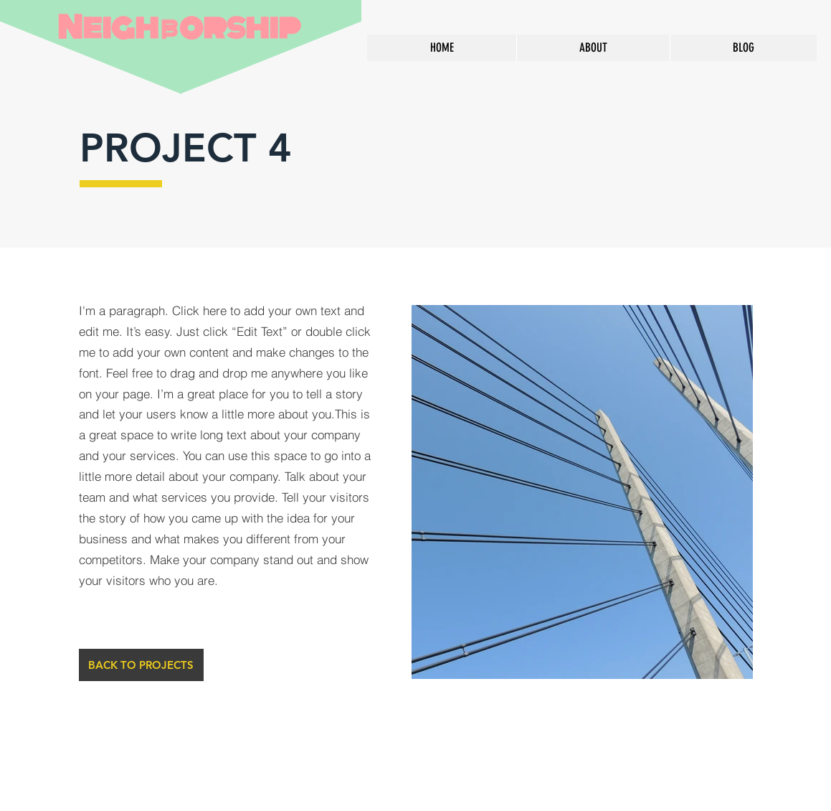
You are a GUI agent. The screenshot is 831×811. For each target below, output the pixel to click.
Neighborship (178, 28)
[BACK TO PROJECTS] (141, 665)
